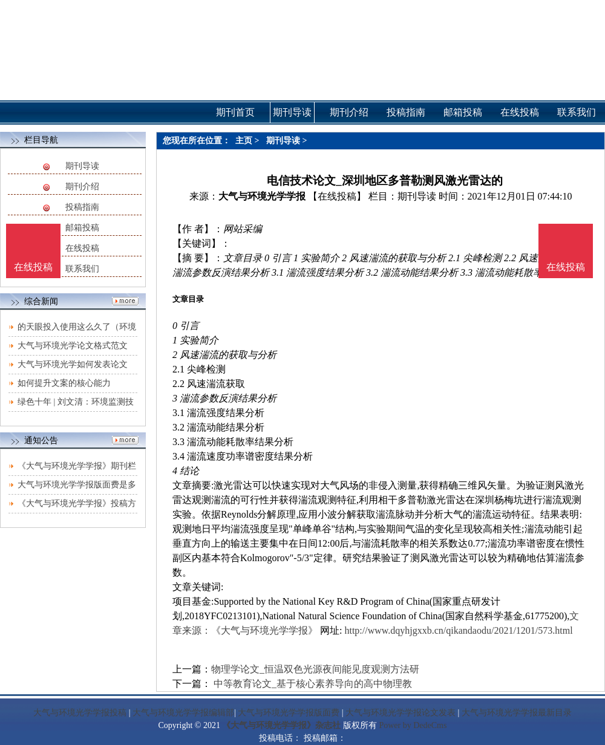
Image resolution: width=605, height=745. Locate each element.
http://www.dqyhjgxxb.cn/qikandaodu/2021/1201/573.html (458, 630)
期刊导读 (82, 166)
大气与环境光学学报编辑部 (183, 712)
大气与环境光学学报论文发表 (400, 712)
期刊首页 (235, 112)
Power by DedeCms (412, 725)
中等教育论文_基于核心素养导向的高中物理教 (311, 683)
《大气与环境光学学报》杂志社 (281, 725)
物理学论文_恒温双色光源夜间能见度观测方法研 (315, 669)
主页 (243, 140)
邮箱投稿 (82, 227)
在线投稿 (82, 248)
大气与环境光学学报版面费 (288, 712)
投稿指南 (82, 207)
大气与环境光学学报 (262, 196)
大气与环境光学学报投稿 (79, 712)
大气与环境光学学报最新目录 (517, 712)
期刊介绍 (82, 186)
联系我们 (82, 268)
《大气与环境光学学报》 (264, 630)
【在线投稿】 (337, 196)
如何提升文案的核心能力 (64, 383)
